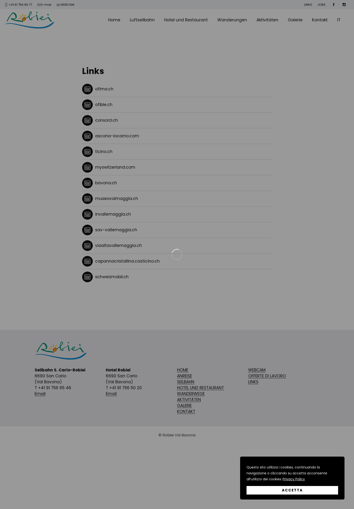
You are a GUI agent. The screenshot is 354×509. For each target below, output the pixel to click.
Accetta (292, 490)
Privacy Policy (294, 479)
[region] (292, 478)
